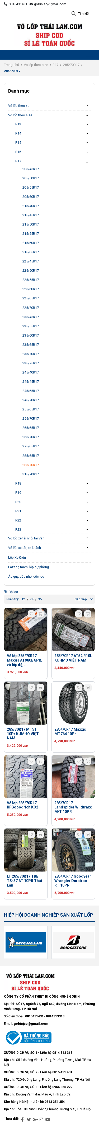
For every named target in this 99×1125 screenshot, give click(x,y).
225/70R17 (30, 308)
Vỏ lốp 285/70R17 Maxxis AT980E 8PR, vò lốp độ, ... (24, 660)
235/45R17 (30, 317)
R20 (18, 502)
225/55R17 (30, 280)
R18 (18, 483)
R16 (18, 152)
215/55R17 (30, 234)
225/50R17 (30, 270)
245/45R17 (30, 382)
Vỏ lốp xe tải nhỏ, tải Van (26, 538)
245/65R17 (30, 391)
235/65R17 (30, 345)
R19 (18, 493)
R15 (18, 143)
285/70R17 (71, 65)
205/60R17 (30, 197)
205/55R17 (30, 187)
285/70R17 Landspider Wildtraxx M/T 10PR (73, 807)
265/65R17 (30, 428)
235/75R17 (30, 363)
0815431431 (15, 4)
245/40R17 (30, 372)
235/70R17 (30, 354)
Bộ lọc (11, 592)
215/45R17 (30, 215)
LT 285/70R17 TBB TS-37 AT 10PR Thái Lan (24, 880)
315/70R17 (30, 474)
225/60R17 (30, 289)
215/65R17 (30, 252)
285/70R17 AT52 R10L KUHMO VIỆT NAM (73, 658)
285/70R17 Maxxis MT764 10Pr (70, 731)
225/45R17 (30, 261)
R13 (18, 124)
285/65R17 (30, 456)
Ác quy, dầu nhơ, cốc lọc (26, 576)
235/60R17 (30, 335)
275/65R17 (30, 446)
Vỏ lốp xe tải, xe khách (24, 548)
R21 (18, 511)
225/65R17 (30, 298)
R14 (18, 133)
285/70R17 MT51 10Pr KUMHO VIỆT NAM (23, 733)
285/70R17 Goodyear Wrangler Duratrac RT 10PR (72, 880)
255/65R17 (30, 409)
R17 (55, 65)
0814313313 (55, 1016)
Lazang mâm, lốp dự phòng (28, 567)
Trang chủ (11, 65)
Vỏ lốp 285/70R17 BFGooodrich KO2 (22, 805)
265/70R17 (30, 437)
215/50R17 (30, 224)
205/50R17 (30, 178)
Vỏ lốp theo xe (18, 106)
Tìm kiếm (82, 13)
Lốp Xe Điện (17, 557)
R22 (18, 520)
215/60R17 (30, 243)
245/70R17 (30, 400)
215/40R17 (30, 206)
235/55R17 (30, 326)
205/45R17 (30, 169)
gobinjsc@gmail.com (48, 4)
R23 (18, 530)
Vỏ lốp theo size (36, 65)
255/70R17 (30, 418)
